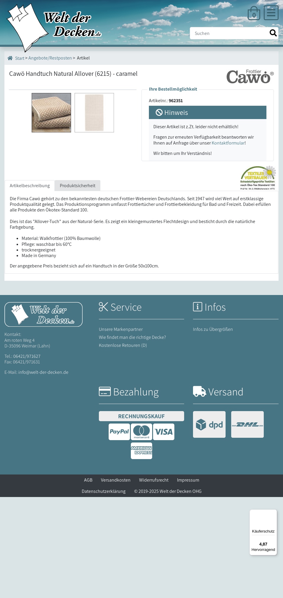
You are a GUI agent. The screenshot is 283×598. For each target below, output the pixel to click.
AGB (88, 581)
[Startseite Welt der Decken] (43, 415)
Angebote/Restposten (50, 58)
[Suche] (234, 33)
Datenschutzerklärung (104, 592)
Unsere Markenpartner (121, 430)
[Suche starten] (273, 33)
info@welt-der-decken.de (43, 473)
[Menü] (273, 513)
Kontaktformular (228, 143)
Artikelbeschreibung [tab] (30, 286)
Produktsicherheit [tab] (77, 286)
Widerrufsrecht (153, 581)
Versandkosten (116, 581)
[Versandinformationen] (228, 526)
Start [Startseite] (15, 58)
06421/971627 (27, 457)
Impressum (188, 581)
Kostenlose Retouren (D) (123, 446)
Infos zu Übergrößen (213, 430)
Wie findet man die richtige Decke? (132, 438)
